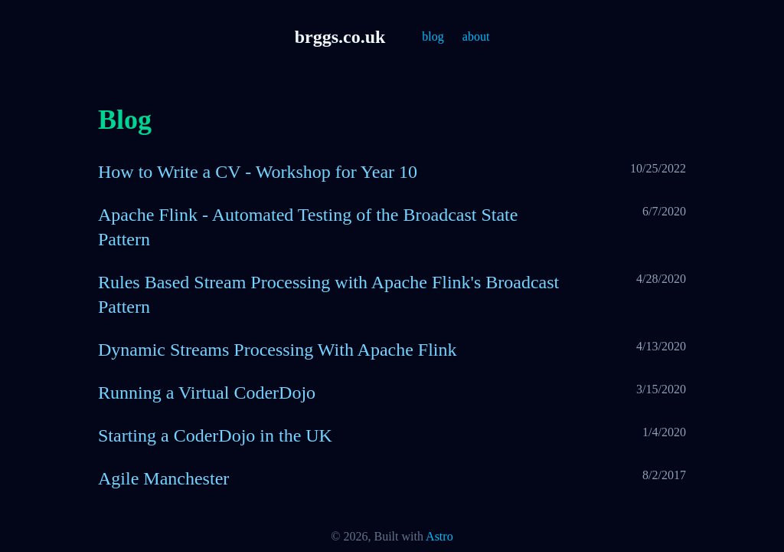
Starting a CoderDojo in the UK (215, 435)
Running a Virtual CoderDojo (206, 392)
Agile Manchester (163, 478)
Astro (439, 536)
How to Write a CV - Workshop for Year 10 (257, 172)
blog (432, 36)
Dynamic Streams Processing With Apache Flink (277, 350)
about (476, 36)
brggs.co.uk (340, 37)
